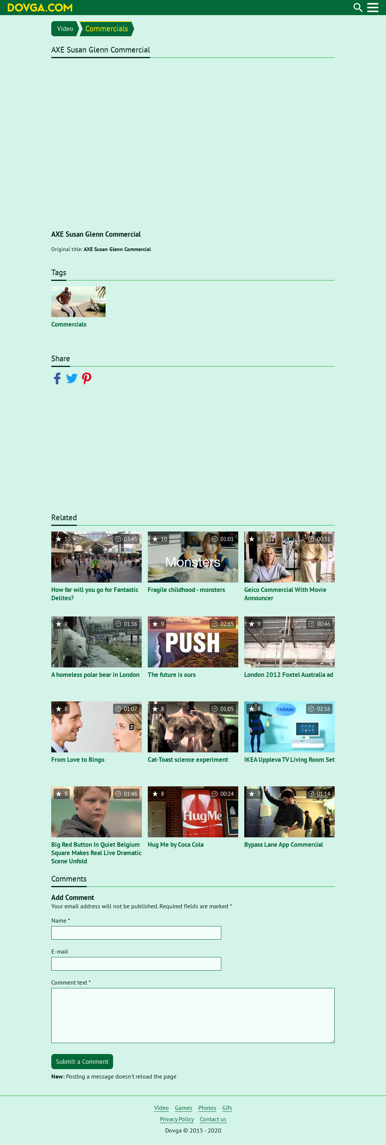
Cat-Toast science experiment (188, 759)
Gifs (227, 1107)
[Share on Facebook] (58, 378)
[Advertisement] (193, 453)
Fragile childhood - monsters (186, 590)
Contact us (213, 1119)
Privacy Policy (177, 1119)
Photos (207, 1107)
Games (183, 1107)
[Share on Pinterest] (88, 378)
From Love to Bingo (77, 759)
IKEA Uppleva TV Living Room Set (289, 759)
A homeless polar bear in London (95, 674)
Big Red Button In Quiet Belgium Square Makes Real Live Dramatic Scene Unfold (96, 852)
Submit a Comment (82, 1061)
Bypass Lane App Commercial (283, 844)
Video (65, 29)
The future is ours (172, 674)
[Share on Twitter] (73, 378)
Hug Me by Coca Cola (176, 844)
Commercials (106, 28)
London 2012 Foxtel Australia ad (288, 674)
